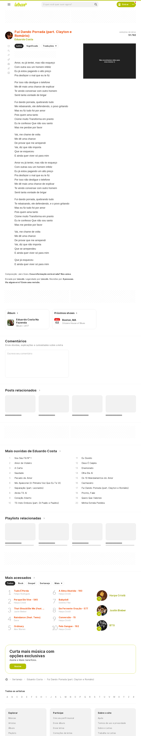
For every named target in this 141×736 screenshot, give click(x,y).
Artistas (12, 723)
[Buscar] (95, 4)
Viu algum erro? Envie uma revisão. (22, 282)
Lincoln (20, 279)
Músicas (12, 718)
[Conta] (133, 4)
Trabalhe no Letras (107, 733)
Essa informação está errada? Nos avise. (50, 274)
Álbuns (11, 728)
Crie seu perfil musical (63, 718)
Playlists (12, 733)
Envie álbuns (59, 723)
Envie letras (58, 728)
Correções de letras (62, 733)
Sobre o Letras (105, 728)
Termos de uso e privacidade (112, 723)
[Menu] (9, 4)
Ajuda (100, 718)
